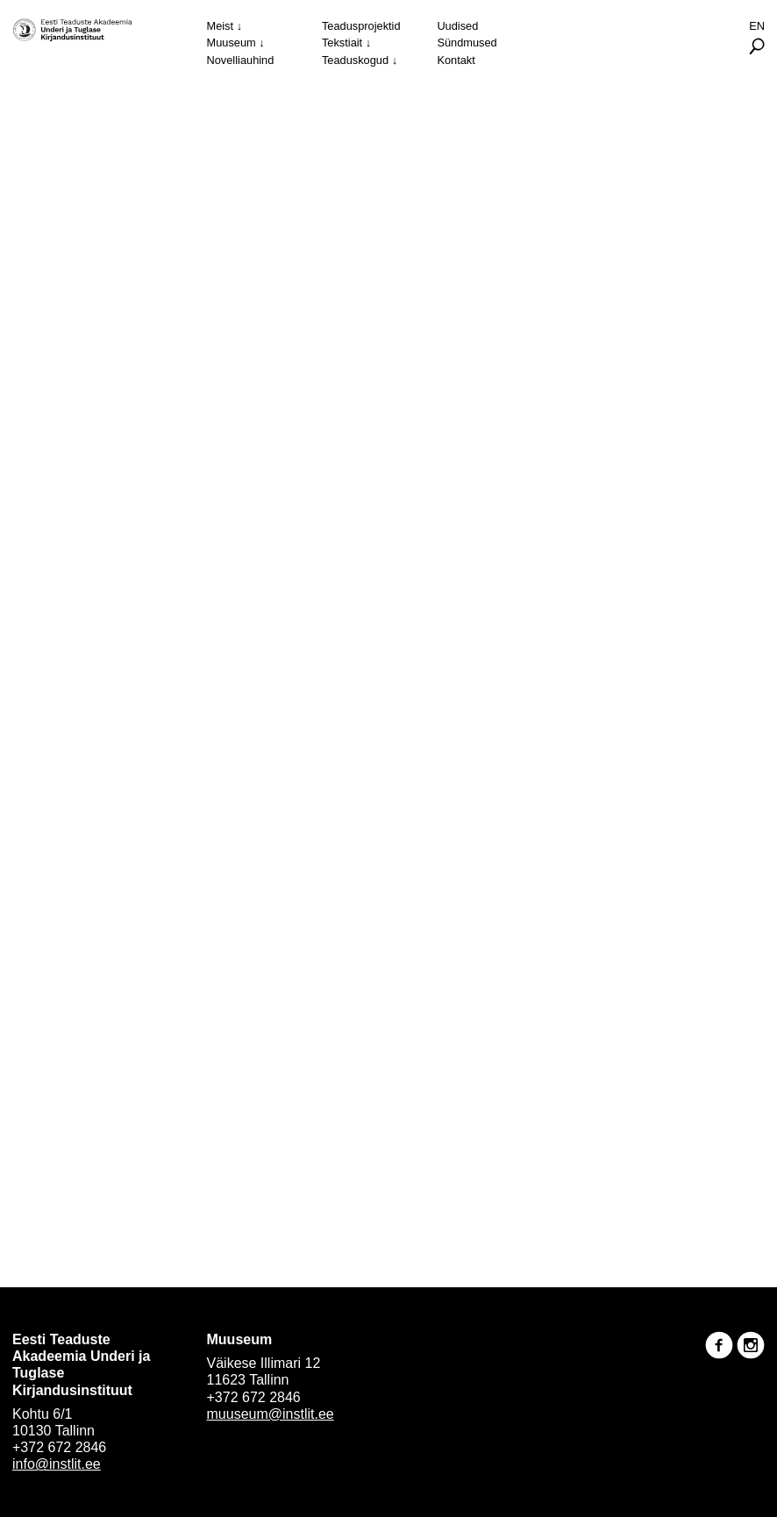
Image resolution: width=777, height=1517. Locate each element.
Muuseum (231, 42)
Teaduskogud (355, 60)
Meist (220, 25)
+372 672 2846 (59, 1447)
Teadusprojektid (361, 25)
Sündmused (466, 42)
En (757, 25)
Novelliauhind (240, 60)
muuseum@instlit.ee (270, 1414)
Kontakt (455, 60)
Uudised (457, 25)
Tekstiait (342, 42)
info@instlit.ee (56, 1463)
